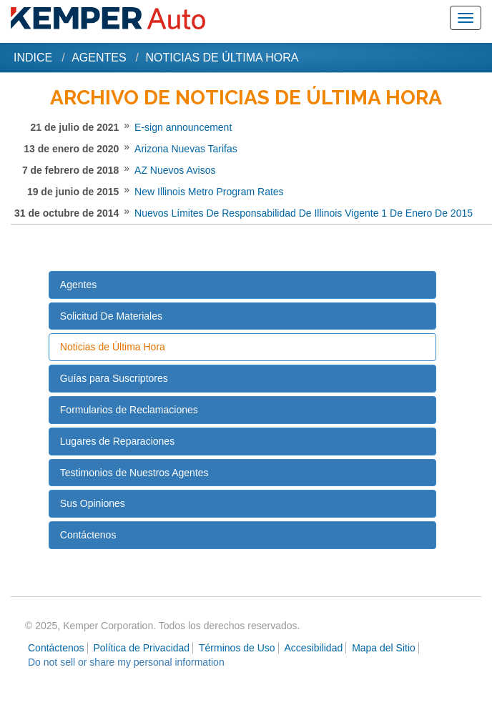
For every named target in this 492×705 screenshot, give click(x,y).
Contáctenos (88, 535)
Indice (33, 57)
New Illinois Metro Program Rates (209, 191)
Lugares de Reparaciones (117, 441)
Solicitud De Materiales (111, 316)
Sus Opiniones (92, 503)
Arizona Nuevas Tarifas (185, 148)
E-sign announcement (183, 127)
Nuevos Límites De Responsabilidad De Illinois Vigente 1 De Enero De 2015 (303, 213)
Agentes (99, 57)
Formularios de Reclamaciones (129, 409)
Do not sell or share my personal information (126, 662)
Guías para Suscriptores (114, 378)
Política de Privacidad (142, 648)
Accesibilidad (314, 648)
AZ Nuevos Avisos (174, 170)
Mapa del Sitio (383, 648)
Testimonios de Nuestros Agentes (134, 472)
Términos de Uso (237, 648)
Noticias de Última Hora (112, 346)
